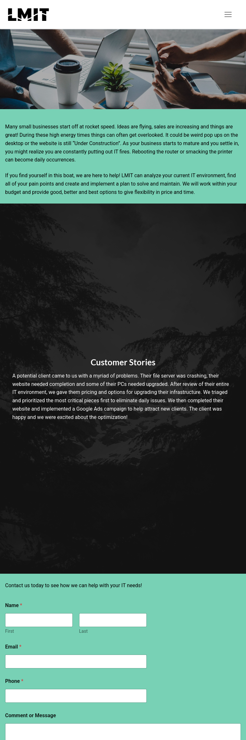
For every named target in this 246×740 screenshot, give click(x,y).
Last (83, 631)
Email (13, 647)
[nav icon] (228, 14)
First (9, 631)
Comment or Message (30, 715)
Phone (14, 681)
